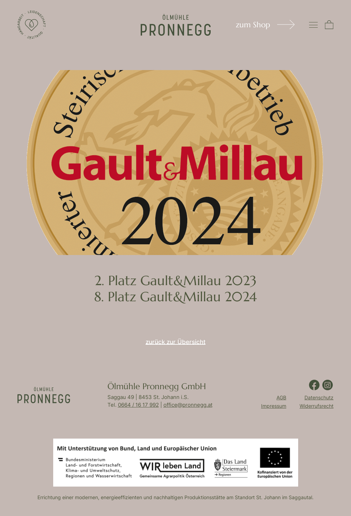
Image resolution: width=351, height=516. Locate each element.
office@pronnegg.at (187, 404)
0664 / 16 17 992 (138, 404)
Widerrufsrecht (317, 406)
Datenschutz (319, 397)
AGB (281, 397)
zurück (175, 343)
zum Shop (253, 24)
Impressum (273, 406)
